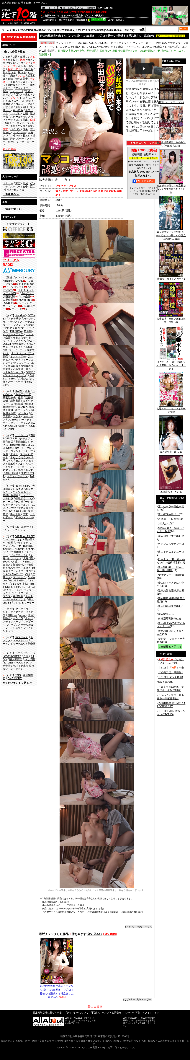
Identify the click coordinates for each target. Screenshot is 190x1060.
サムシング (21, 435)
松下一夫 (8, 612)
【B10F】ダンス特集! (170, 677)
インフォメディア (13, 334)
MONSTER (25, 299)
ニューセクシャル (14, 530)
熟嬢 (20, 470)
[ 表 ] (56, 179)
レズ (22, 97)
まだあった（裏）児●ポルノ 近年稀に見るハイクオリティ (171, 364)
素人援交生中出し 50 (171, 450)
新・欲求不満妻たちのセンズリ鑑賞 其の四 (171, 142)
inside (28, 381)
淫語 (5, 91)
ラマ (25, 656)
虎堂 (25, 514)
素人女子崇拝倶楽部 (18, 472)
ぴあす (30, 548)
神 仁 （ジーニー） (19, 466)
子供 (14, 189)
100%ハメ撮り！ (12, 561)
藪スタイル (21, 637)
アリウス (12, 321)
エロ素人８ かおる (171, 490)
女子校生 (13, 59)
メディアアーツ (12, 621)
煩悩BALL (8, 548)
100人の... (164, 523)
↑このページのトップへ (138, 926)
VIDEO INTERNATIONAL (19, 279)
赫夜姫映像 (9, 397)
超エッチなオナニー (169, 551)
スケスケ (15, 186)
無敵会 (7, 618)
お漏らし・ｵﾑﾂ (23, 103)
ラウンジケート (24, 653)
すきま (14, 454)
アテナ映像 (14, 318)
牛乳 (6, 189)
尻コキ (22, 72)
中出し (26, 94)
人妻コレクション (18, 557)
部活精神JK (19, 564)
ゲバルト (23, 413)
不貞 (21, 189)
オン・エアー (18, 356)
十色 (21, 507)
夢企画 (31, 643)
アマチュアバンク (18, 358)
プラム (14, 571)
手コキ (29, 69)
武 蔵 (31, 615)
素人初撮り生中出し (169, 535)
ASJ (31, 343)
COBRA (9, 302)
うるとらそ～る (22, 337)
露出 (25, 119)
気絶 (18, 107)
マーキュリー (23, 608)
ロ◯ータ (18, 62)
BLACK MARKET (13, 574)
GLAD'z (22, 406)
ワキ (25, 129)
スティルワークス (17, 476)
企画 (25, 113)
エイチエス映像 (18, 364)
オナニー (22, 85)
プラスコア (27, 571)
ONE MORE (15, 678)
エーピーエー (17, 350)
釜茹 (20, 397)
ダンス (21, 126)
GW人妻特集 (165, 682)
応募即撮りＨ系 (22, 369)
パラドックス (23, 542)
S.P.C (6, 384)
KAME (19, 391)
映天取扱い (19, 343)
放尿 (28, 100)
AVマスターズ (21, 362)
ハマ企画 (25, 296)
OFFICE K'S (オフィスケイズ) (19, 374)
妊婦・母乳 (14, 78)
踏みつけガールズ (18, 567)
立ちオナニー (23, 88)
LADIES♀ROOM (14, 662)
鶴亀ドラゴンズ (24, 498)
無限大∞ (12, 615)
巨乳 (18, 94)
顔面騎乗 (8, 103)
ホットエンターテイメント (18, 598)
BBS (27, 561)
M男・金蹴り (20, 56)
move (22, 615)
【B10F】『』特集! (171, 667)
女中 (25, 186)
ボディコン (14, 119)
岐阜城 (19, 403)
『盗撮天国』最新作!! (170, 672)
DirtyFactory (23, 485)
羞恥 (12, 126)
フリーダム (19, 577)
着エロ (26, 135)
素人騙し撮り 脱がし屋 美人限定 (170, 569)
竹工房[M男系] (27, 283)
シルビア (28, 451)
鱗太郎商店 (15, 659)
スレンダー (19, 132)
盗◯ (25, 107)
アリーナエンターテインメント (19, 323)
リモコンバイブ (21, 122)
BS (4, 552)
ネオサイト (27, 526)
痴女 (12, 75)
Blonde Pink (20, 583)
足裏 (12, 81)
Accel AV (20, 315)
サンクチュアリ (24, 438)
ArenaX (30, 324)
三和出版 (8, 441)
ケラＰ (17, 416)
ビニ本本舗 (14, 552)
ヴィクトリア (10, 340)
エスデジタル (10, 346)
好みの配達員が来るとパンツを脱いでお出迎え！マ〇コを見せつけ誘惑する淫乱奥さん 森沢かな (58, 990)
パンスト (22, 81)
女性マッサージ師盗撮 (171, 574)
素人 (14, 30)
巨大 (32, 186)
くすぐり (8, 107)
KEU (10, 410)
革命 (27, 391)
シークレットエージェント (18, 449)
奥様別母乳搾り (167, 618)
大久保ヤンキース (13, 372)
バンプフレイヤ (12, 545)
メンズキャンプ (19, 627)
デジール (20, 504)
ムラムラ (18, 618)
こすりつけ (16, 91)
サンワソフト (16, 287)
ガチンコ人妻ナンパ (169, 543)
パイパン (15, 129)
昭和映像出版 (18, 444)
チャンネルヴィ (22, 492)
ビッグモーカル (19, 555)
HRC (23, 340)
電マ (30, 126)
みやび (29, 618)
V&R (27, 574)
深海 (5, 454)
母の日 (28, 539)
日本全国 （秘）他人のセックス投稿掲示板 (171, 561)
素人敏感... (164, 613)
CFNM (6, 56)
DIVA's (12, 507)
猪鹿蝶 (28, 331)
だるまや (18, 488)
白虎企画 (8, 299)
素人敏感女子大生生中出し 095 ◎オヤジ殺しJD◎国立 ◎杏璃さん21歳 (171, 234)
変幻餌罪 (18, 596)
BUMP (20, 548)
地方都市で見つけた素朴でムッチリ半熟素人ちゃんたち (171, 188)
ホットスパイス (18, 589)
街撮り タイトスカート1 (171, 277)
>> (11, 194)
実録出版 (20, 441)
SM (10, 100)
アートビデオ (15, 381)
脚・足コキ (9, 72)
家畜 (18, 183)
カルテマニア (23, 394)
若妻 (25, 78)
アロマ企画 (10, 328)
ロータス (15, 668)
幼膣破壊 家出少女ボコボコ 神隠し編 (171, 319)
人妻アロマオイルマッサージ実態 (171, 409)
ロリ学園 (29, 659)
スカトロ (19, 100)
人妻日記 (28, 558)
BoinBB (27, 545)
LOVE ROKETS (12, 656)
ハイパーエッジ (13, 539)
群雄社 (23, 425)
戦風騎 (11, 463)
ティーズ (17, 309)
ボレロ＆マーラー (24, 602)
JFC (30, 444)
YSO (18, 675)
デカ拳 (19, 501)
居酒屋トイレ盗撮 (168, 518)
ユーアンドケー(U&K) (18, 642)
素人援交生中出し (168, 514)
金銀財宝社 (9, 406)
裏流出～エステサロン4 (171, 101)
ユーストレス (20, 640)
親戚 (25, 183)
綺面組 (29, 403)
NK (17, 526)
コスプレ (15, 113)
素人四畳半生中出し (169, 606)
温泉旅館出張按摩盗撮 (171, 590)
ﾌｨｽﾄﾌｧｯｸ (15, 135)
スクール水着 (18, 116)
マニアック (21, 612)
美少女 (7, 62)
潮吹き (11, 85)
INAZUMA (16, 331)
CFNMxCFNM (11, 447)
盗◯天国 (21, 511)
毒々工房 (15, 514)
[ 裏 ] (66, 179)
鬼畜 (6, 122)
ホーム (5, 30)
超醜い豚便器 (10, 495)
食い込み (18, 110)
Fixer (17, 586)
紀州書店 (15, 400)
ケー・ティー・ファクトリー (17, 421)
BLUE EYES (16, 580)
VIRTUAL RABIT (25, 536)
